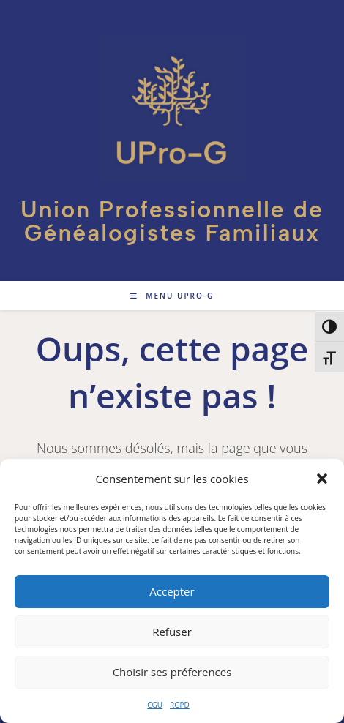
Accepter (171, 591)
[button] (322, 478)
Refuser (172, 631)
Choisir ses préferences (172, 671)
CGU (154, 705)
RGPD (180, 705)
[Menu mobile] (172, 296)
